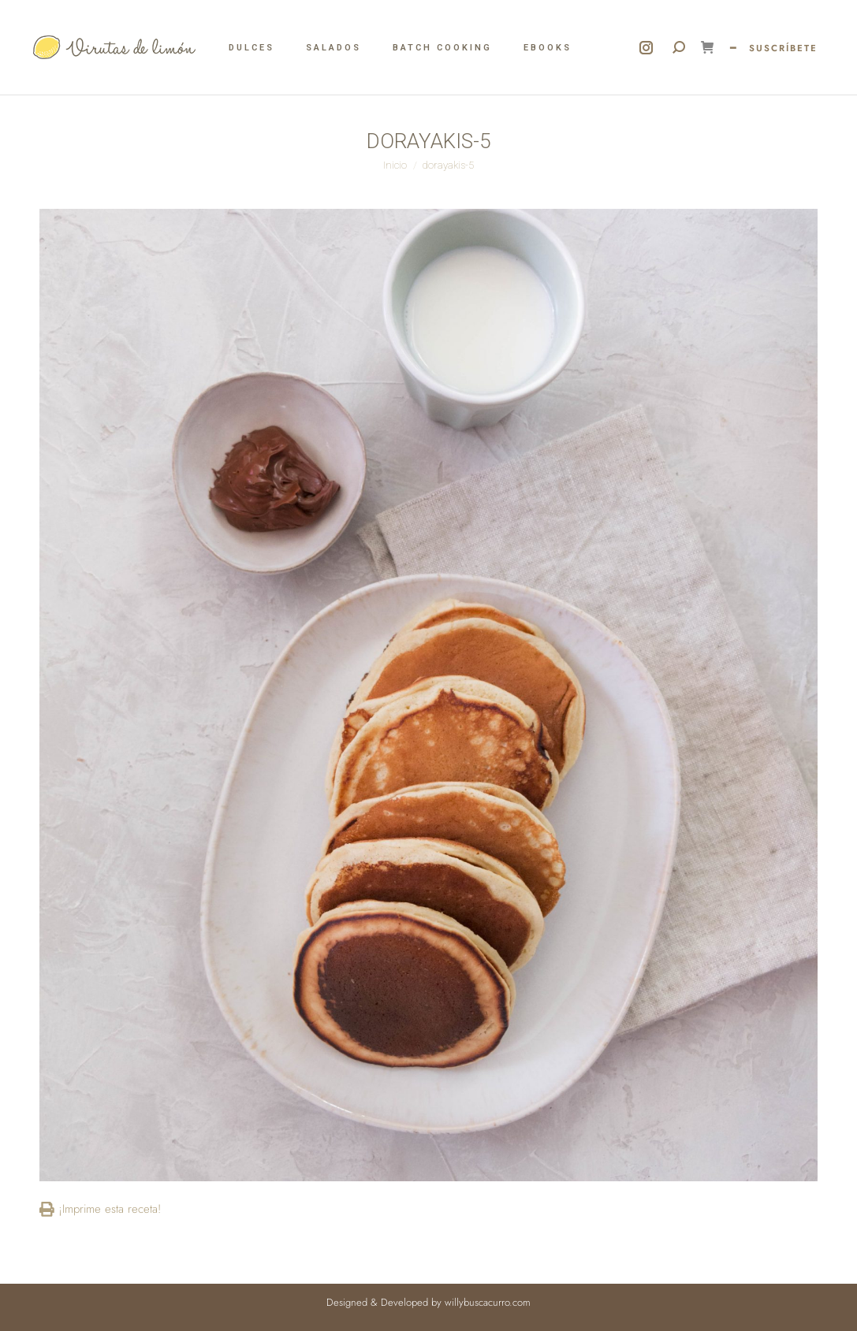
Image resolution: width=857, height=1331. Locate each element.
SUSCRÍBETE (783, 48)
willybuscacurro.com (488, 1302)
